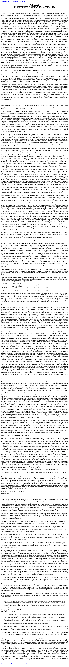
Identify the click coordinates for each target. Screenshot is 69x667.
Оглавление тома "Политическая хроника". (14, 1)
